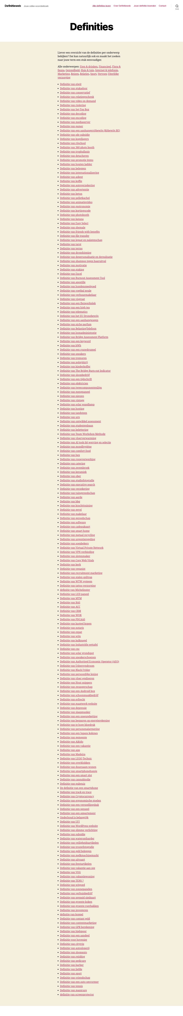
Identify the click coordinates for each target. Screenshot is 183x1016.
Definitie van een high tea (75, 307)
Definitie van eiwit (70, 84)
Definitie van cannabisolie (75, 779)
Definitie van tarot (70, 244)
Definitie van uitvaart (72, 859)
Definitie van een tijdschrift (76, 379)
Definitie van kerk (70, 564)
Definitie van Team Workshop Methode (82, 434)
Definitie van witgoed (72, 885)
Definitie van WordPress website (79, 826)
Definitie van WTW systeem (76, 581)
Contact (162, 6)
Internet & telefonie (106, 70)
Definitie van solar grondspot (77, 653)
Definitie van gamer (71, 126)
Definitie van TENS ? (72, 880)
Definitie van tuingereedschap (77, 493)
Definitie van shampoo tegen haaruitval (83, 261)
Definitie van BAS (70, 602)
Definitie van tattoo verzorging (78, 585)
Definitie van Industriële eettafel (79, 644)
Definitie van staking (72, 269)
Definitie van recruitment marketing (81, 573)
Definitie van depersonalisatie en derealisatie (86, 257)
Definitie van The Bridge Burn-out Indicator (85, 370)
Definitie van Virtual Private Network (81, 547)
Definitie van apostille (72, 282)
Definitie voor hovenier (73, 939)
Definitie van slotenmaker (75, 556)
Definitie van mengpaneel (75, 392)
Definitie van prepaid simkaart (78, 897)
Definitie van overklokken (75, 762)
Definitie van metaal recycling (77, 535)
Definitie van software (73, 522)
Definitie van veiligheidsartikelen (79, 842)
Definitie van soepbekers (74, 543)
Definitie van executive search (77, 484)
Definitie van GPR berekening (77, 927)
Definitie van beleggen (73, 168)
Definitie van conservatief (75, 92)
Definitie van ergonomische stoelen (80, 800)
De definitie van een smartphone (79, 788)
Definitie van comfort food (75, 451)
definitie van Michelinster (75, 590)
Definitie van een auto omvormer (79, 982)
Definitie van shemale (72, 227)
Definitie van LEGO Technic (76, 758)
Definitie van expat (71, 632)
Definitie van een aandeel (75, 935)
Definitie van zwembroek (74, 467)
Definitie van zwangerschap (76, 687)
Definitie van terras (71, 248)
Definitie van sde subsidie (75, 134)
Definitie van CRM (70, 611)
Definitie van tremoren (73, 358)
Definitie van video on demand (78, 101)
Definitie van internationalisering (79, 172)
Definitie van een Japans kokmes (79, 733)
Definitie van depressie (73, 708)
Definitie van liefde (71, 969)
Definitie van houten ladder (76, 164)
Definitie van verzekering (75, 488)
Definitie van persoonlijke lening (79, 674)
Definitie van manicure (73, 990)
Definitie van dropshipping (75, 252)
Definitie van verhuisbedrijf (76, 893)
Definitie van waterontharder (77, 838)
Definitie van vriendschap (75, 977)
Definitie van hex (70, 455)
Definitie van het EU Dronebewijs (79, 316)
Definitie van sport (71, 973)
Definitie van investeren (74, 910)
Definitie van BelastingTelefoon (78, 328)
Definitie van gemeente (73, 737)
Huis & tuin (87, 70)
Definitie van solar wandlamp (77, 404)
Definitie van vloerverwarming (78, 438)
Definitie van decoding (73, 113)
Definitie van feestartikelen (76, 864)
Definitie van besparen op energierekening (85, 720)
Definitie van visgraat (72, 299)
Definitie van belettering (74, 429)
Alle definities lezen (101, 6)
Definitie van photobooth (74, 215)
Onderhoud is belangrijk (74, 817)
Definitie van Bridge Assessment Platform (84, 337)
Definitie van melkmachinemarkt (79, 855)
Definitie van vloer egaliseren (77, 678)
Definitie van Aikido (71, 741)
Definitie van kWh (70, 345)
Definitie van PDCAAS (72, 619)
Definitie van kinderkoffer (75, 366)
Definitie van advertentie (74, 189)
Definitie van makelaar (73, 514)
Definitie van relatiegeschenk (77, 96)
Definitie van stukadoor (73, 88)
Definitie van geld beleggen (76, 851)
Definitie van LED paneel (74, 594)
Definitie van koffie (71, 181)
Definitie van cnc (70, 649)
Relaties (84, 74)
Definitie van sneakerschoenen (78, 657)
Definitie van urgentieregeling (77, 539)
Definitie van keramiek (73, 472)
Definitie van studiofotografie (77, 480)
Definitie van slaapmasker (75, 712)
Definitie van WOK (71, 615)
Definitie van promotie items (76, 160)
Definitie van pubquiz (72, 783)
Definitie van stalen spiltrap (76, 577)
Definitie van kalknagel (73, 640)
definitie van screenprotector (77, 994)
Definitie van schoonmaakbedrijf (79, 695)
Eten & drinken (89, 66)
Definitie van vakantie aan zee (77, 868)
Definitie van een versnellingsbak (79, 804)
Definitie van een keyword (75, 341)
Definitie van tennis (71, 986)
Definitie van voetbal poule (75, 290)
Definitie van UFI (70, 821)
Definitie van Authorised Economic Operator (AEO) (89, 661)
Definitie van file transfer (74, 236)
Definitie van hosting (72, 408)
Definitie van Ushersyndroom (77, 665)
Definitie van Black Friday (75, 670)
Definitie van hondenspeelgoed (78, 286)
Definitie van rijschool (73, 143)
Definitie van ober (70, 476)
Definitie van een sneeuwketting (78, 716)
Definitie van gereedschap (75, 518)
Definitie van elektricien (74, 383)
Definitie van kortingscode (75, 210)
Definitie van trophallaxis (75, 151)
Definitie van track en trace (76, 792)
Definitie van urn (70, 417)
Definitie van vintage (72, 400)
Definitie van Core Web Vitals (77, 560)
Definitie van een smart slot (76, 775)
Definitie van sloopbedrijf (75, 375)
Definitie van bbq (70, 501)
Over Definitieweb (122, 6)
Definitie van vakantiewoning (77, 876)
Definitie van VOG (70, 872)
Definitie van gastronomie (75, 206)
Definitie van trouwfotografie (77, 847)
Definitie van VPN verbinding (77, 552)
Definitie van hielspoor (73, 931)
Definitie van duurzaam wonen (78, 767)
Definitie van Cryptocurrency (77, 796)
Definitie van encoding (73, 118)
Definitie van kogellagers (74, 139)
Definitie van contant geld (75, 918)
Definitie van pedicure (73, 960)
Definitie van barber (72, 965)
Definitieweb (13, 5)
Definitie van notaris (72, 628)
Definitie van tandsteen (73, 413)
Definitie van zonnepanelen (76, 889)
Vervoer (102, 74)
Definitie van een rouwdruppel (78, 349)
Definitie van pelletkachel (75, 198)
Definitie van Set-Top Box (74, 109)
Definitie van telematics (74, 311)
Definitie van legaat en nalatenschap (81, 240)
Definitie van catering (72, 463)
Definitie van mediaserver (75, 122)
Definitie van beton (71, 193)
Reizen (75, 74)
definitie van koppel (71, 914)
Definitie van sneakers (73, 354)
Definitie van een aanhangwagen (79, 320)
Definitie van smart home (75, 531)
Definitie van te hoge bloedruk (77, 724)
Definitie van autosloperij (75, 948)
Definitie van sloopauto (73, 952)
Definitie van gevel (71, 509)
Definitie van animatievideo (76, 202)
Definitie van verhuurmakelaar (78, 295)
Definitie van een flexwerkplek (78, 303)
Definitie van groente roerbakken (79, 906)
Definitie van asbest (71, 177)
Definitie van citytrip (72, 944)
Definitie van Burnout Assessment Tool (82, 278)
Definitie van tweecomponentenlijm (81, 387)
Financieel (105, 66)
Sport (93, 74)
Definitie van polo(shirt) (74, 362)
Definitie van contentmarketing (78, 923)
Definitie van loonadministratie (78, 332)
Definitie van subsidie (72, 834)
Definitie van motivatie (73, 265)
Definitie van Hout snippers (76, 682)
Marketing (64, 74)
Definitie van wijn (70, 636)
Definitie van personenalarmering (80, 729)
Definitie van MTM (71, 598)
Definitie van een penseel (74, 809)
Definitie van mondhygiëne (76, 446)
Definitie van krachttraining (76, 505)
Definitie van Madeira (72, 754)
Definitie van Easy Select (74, 223)
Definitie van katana (72, 219)
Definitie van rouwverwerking (77, 459)
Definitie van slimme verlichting (78, 830)
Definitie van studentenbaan (76, 425)
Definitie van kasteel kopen (76, 623)
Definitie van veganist (72, 568)
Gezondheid (73, 70)
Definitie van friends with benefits (80, 231)
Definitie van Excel (71, 273)
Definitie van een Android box (77, 691)
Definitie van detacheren (74, 156)
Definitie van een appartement (78, 813)
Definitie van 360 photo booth (77, 147)
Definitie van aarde (71, 497)
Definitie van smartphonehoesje (78, 771)
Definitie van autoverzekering (77, 185)
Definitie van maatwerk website (78, 703)
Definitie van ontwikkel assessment (80, 421)
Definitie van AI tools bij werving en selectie (85, 442)
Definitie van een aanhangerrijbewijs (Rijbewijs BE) (90, 130)
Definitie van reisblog (72, 956)
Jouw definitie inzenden (145, 6)
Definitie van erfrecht (72, 699)
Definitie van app (70, 750)
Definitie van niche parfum (75, 324)
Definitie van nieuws (72, 396)
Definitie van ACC (70, 606)
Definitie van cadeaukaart (75, 526)
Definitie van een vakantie (75, 746)
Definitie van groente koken (76, 901)
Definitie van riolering (73, 105)
